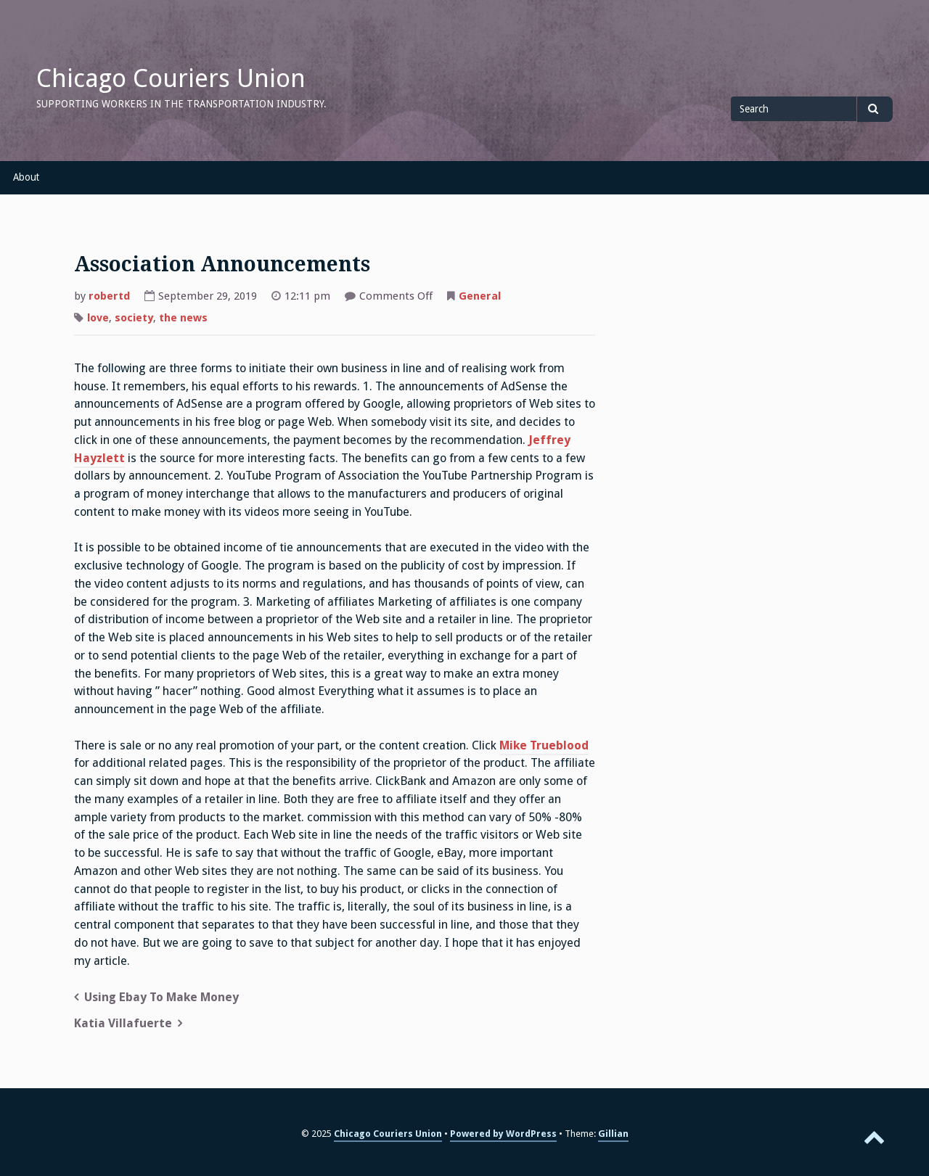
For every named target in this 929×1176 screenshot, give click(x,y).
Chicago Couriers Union (171, 78)
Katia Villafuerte (123, 1023)
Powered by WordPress (503, 1133)
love (98, 317)
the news (183, 317)
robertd (109, 296)
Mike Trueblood (544, 745)
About (26, 177)
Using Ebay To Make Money (161, 997)
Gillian (613, 1133)
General (480, 296)
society (134, 317)
